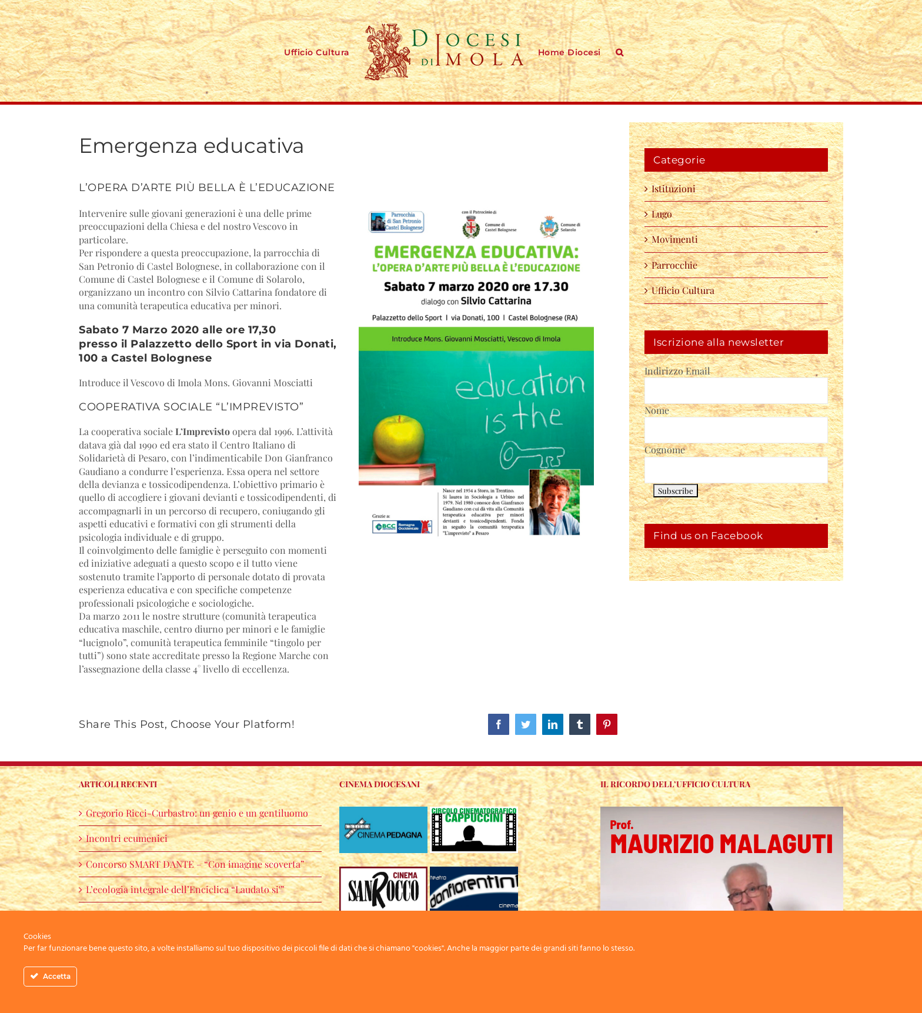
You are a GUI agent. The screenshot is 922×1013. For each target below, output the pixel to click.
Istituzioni (674, 188)
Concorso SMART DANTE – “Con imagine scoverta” (195, 864)
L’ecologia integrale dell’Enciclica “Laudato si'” (185, 889)
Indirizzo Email (677, 371)
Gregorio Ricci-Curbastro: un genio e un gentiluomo (197, 813)
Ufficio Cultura (683, 290)
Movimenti (675, 239)
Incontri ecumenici (127, 838)
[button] (620, 51)
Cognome (664, 449)
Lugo (662, 214)
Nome (656, 410)
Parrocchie (674, 265)
